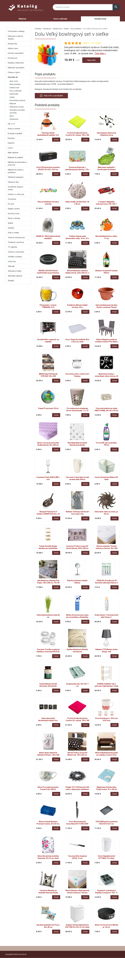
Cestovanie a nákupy (16, 31)
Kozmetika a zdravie (17, 100)
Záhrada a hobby (14, 271)
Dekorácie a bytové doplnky (15, 37)
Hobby (12, 97)
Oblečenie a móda (17, 107)
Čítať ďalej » (100, 53)
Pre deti (11, 204)
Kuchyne (11, 138)
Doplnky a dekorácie (16, 63)
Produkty (38, 29)
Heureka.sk (47, 29)
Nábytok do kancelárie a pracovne (17, 163)
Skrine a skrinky (14, 218)
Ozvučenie (12, 199)
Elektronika (14, 94)
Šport (12, 116)
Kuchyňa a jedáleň (15, 133)
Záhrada (11, 266)
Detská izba (12, 44)
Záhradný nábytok (15, 276)
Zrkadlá (11, 281)
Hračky (66, 29)
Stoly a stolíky (13, 233)
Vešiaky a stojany (15, 257)
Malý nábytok (13, 152)
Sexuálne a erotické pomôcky (17, 111)
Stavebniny (14, 119)
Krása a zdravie (14, 129)
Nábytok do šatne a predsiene (15, 171)
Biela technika (15, 84)
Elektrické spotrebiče (16, 68)
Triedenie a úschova (16, 242)
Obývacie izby (13, 182)
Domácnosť (12, 58)
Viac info (91, 60)
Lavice (10, 148)
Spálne (10, 223)
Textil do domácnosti (16, 237)
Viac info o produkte (51, 95)
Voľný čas (12, 261)
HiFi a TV (11, 124)
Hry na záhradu (75, 29)
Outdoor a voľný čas (16, 194)
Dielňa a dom (13, 48)
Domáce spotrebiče (16, 53)
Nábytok (22, 19)
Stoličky (11, 228)
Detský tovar (100, 19)
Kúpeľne (11, 143)
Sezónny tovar (13, 213)
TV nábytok (12, 247)
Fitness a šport (14, 72)
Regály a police (14, 209)
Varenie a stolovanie (16, 252)
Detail (56, 140)
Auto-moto (14, 81)
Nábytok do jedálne (15, 157)
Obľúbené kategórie (15, 177)
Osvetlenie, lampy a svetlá (15, 188)
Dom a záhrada (60, 19)
